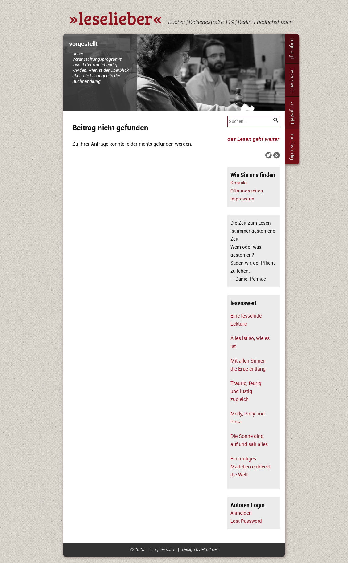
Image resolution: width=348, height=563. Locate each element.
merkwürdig (292, 147)
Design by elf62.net (200, 549)
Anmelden (241, 513)
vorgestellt (292, 112)
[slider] (174, 72)
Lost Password (246, 521)
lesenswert (292, 80)
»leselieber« (115, 18)
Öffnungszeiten (246, 191)
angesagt (292, 48)
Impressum (242, 199)
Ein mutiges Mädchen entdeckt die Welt (250, 467)
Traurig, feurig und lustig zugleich (245, 391)
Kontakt (238, 183)
